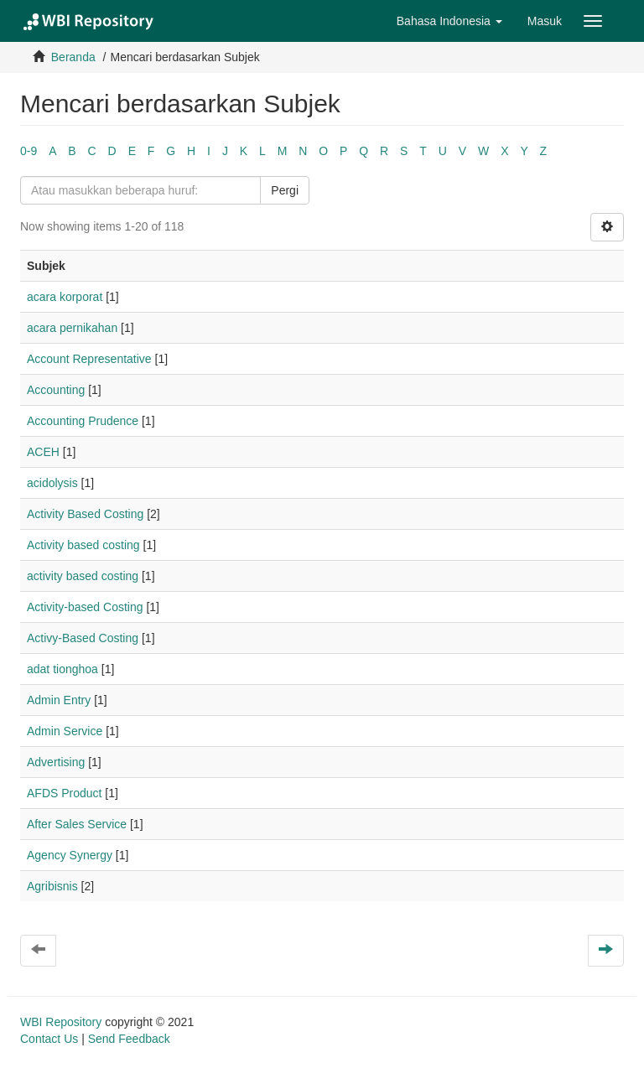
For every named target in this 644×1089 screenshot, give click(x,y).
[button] (449, 21)
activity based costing (82, 576)
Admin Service (64, 731)
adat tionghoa (62, 669)
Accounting (56, 390)
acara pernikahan (72, 327)
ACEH (43, 452)
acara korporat (64, 296)
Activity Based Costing (85, 514)
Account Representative (89, 359)
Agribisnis (52, 886)
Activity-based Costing (85, 607)
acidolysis (52, 483)
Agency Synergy (69, 855)
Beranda (73, 57)
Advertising (56, 762)
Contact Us (49, 1038)
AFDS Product (64, 793)
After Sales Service (77, 824)
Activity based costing (83, 545)
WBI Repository (60, 1022)
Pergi (285, 190)
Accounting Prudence (82, 421)
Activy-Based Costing (82, 638)
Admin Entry (59, 700)
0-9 (28, 151)
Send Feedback (129, 1038)
